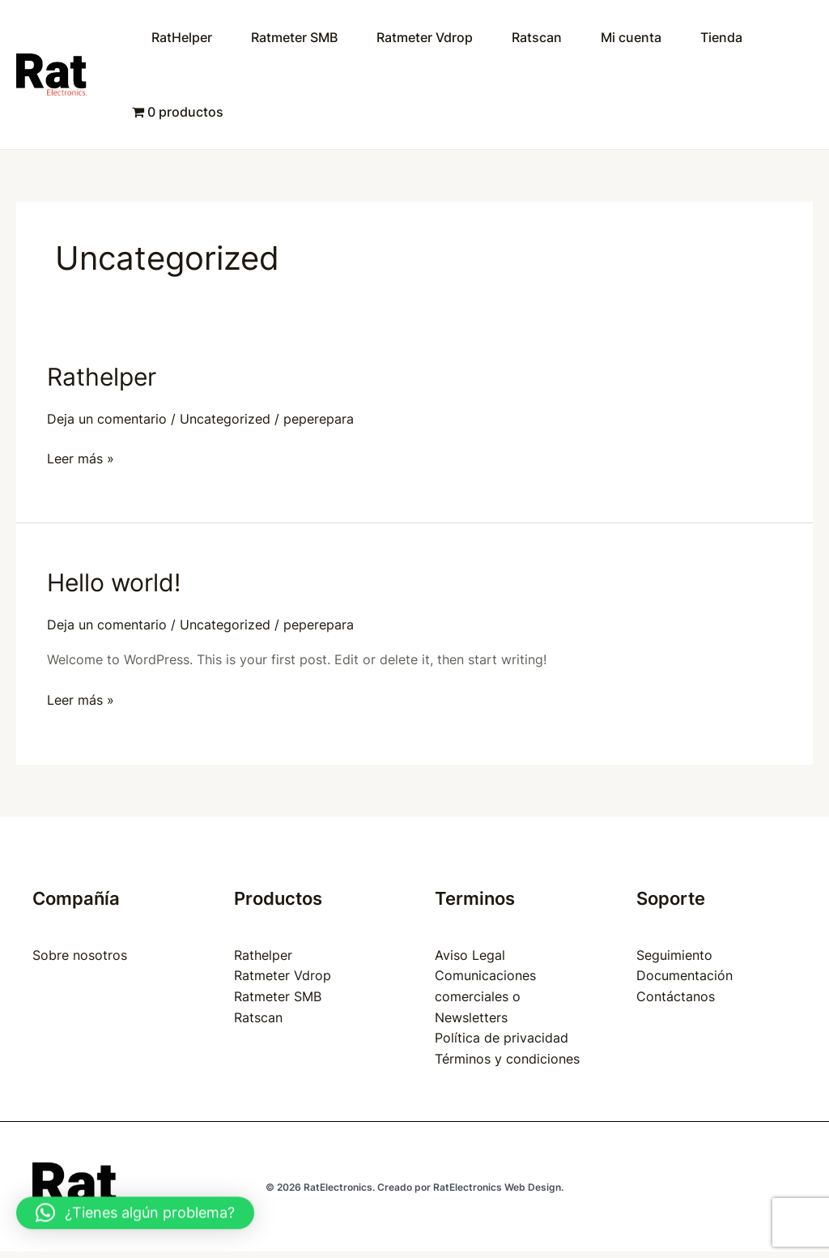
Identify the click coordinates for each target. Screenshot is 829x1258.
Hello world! (114, 582)
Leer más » (80, 458)
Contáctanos (675, 996)
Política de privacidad (501, 1038)
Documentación (684, 975)
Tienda (721, 37)
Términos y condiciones (507, 1059)
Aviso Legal (470, 955)
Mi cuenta (631, 37)
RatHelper (181, 37)
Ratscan (537, 37)
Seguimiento (674, 955)
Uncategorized (225, 419)
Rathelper (101, 376)
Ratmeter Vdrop (424, 37)
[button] (135, 1210)
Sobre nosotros (79, 955)
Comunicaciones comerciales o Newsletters (485, 996)
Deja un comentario (107, 419)
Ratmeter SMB (294, 37)
